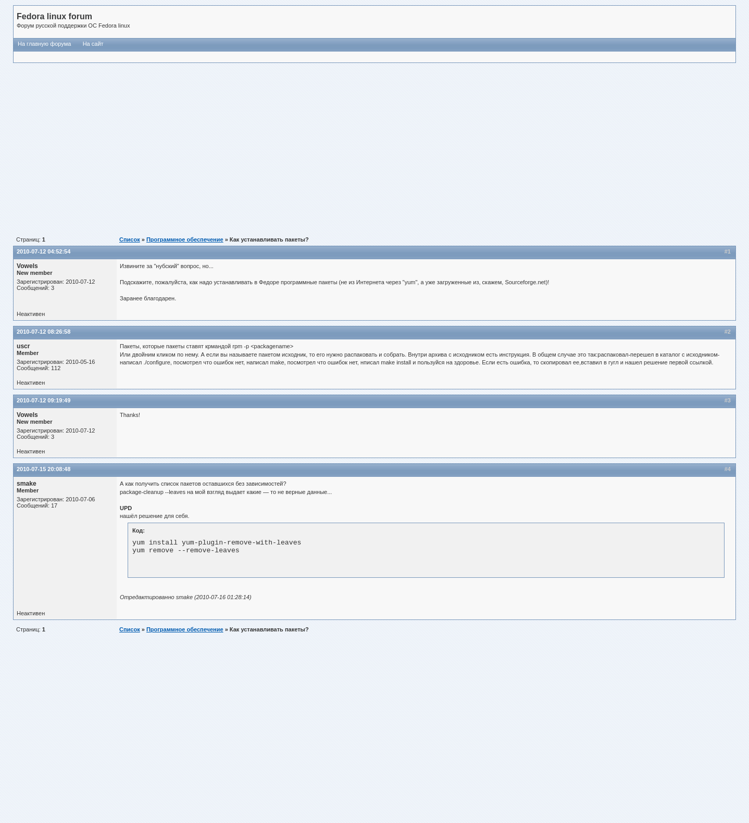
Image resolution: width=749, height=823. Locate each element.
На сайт (93, 44)
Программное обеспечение (184, 239)
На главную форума (44, 44)
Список (129, 239)
